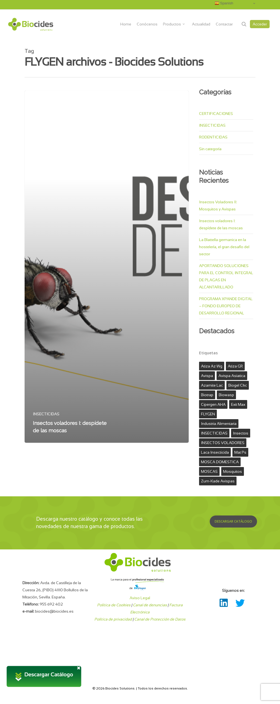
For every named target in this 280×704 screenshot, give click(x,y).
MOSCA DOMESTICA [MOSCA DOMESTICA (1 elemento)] (220, 462)
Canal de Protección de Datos (159, 619)
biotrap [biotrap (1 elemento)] (207, 395)
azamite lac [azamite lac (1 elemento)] (212, 385)
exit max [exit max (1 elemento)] (238, 404)
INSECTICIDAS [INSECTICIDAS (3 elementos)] (214, 433)
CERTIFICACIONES (216, 113)
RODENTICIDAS (213, 137)
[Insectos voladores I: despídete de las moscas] (107, 267)
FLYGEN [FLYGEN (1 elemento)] (208, 414)
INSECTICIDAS (46, 414)
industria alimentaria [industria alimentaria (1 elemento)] (219, 423)
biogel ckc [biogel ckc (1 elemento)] (237, 385)
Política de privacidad (113, 619)
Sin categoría (210, 149)
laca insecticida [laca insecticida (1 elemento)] (215, 452)
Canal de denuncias (150, 605)
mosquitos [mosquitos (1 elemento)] (232, 471)
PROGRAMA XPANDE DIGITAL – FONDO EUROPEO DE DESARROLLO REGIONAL (226, 306)
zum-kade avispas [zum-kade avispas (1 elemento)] (218, 481)
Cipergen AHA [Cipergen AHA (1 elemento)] (213, 404)
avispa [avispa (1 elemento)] (207, 375)
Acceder (260, 24)
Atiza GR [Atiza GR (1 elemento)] (235, 366)
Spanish (224, 3)
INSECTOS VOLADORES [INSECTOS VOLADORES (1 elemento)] (222, 443)
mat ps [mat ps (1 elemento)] (240, 452)
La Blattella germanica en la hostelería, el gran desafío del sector (224, 246)
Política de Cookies (113, 605)
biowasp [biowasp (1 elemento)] (226, 395)
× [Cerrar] (79, 667)
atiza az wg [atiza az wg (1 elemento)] (211, 366)
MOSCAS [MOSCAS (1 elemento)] (209, 471)
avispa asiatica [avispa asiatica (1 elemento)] (231, 375)
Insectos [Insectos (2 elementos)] (240, 433)
